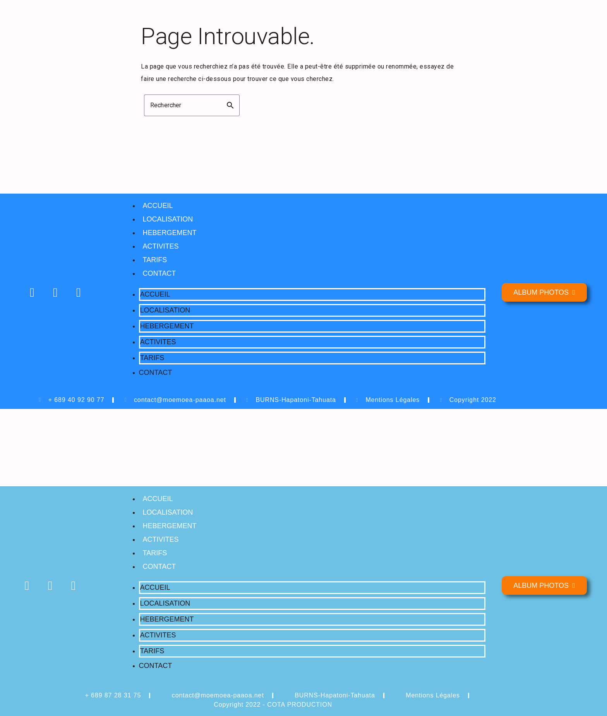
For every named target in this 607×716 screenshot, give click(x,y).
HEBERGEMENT (170, 233)
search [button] (230, 105)
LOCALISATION (168, 219)
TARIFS (155, 260)
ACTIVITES (161, 246)
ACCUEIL (158, 205)
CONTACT (159, 273)
